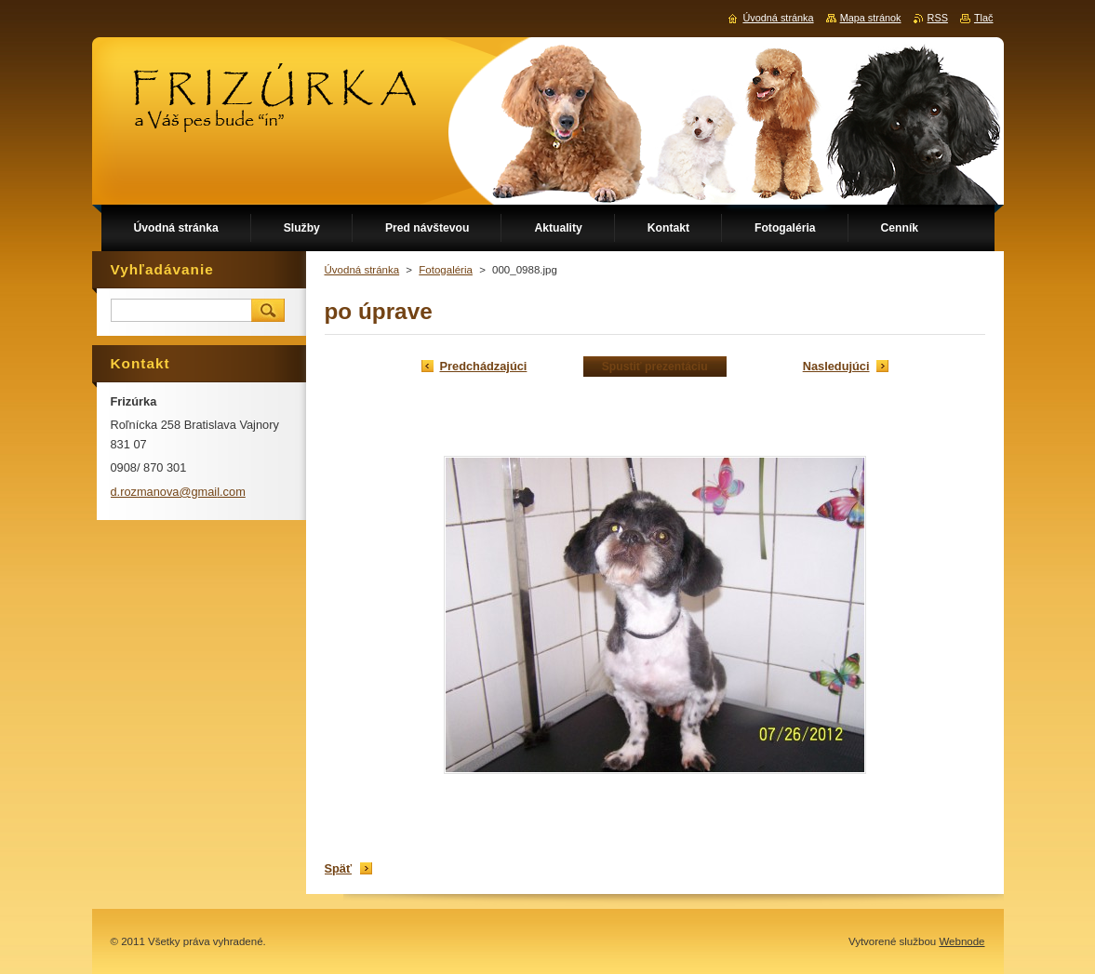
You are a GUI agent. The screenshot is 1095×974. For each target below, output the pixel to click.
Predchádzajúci (483, 366)
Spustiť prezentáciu (655, 366)
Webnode (961, 941)
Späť (339, 868)
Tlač (984, 17)
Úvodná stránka (362, 269)
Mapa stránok (870, 17)
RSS (938, 17)
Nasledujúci (836, 366)
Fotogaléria (446, 269)
